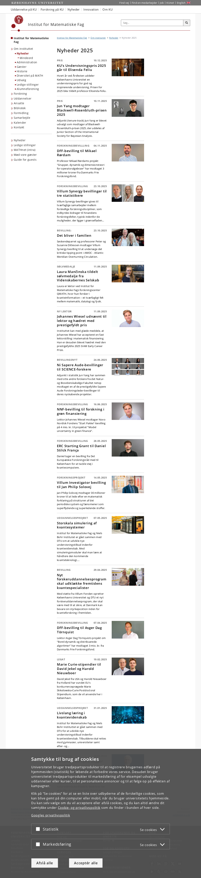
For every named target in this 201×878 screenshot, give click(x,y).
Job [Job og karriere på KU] (162, 3)
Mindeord (26, 58)
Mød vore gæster (25, 155)
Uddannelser (22, 98)
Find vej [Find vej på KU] (124, 3)
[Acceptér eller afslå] (39, 829)
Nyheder (23, 53)
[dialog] (100, 813)
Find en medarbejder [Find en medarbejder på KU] (144, 3)
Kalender (20, 122)
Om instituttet (23, 49)
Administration (27, 62)
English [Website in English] (181, 3)
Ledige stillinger (28, 84)
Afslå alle (44, 863)
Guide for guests (25, 159)
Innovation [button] (91, 9)
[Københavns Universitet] (17, 23)
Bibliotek (20, 108)
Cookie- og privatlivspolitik (79, 808)
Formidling (21, 113)
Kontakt (19, 127)
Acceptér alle (86, 863)
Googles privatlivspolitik (50, 815)
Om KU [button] (107, 9)
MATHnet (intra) (25, 150)
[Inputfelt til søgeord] (152, 23)
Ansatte (19, 103)
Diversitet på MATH (30, 75)
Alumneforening (28, 89)
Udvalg (21, 80)
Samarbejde (22, 118)
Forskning (20, 93)
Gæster (21, 67)
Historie (22, 71)
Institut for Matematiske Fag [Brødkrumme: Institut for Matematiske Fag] (72, 37)
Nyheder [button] (73, 9)
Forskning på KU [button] (52, 9)
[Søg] (186, 23)
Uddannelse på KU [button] (24, 9)
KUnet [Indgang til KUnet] (170, 3)
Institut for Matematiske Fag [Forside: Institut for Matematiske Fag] (31, 40)
